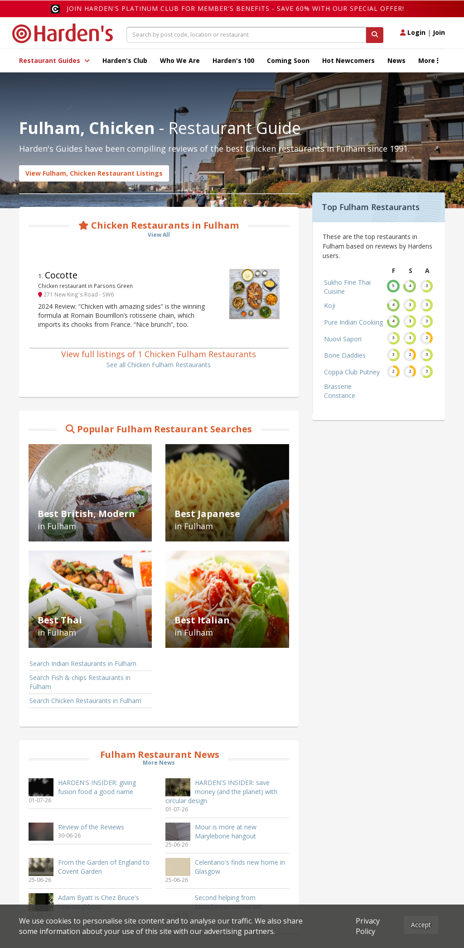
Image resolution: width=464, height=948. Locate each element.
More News (159, 762)
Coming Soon (288, 60)
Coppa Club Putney (352, 372)
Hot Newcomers (348, 60)
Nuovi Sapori (343, 339)
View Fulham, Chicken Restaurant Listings (94, 173)
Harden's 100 (233, 60)
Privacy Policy (368, 926)
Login (412, 32)
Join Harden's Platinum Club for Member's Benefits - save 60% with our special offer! (235, 8)
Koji (329, 305)
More (428, 60)
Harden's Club (124, 60)
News (396, 60)
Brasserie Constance (339, 391)
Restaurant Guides (54, 60)
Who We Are (180, 60)
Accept (421, 924)
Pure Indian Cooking (353, 322)
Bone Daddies (345, 355)
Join (439, 32)
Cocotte (61, 275)
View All (159, 235)
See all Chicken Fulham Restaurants (158, 364)
